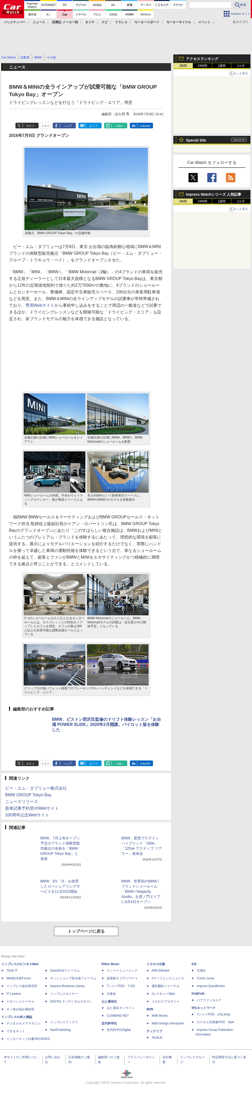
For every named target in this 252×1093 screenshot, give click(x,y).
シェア (68, 125)
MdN (150, 1009)
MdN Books (160, 1015)
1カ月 (241, 66)
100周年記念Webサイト (27, 815)
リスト (45, 125)
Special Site (196, 140)
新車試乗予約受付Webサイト (32, 808)
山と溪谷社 (109, 1001)
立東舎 (111, 994)
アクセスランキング (202, 59)
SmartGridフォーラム (65, 970)
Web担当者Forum (18, 978)
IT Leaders (13, 994)
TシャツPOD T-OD (121, 986)
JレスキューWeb (163, 994)
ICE (194, 964)
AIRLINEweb (160, 970)
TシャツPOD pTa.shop (213, 1014)
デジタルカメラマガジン (23, 1023)
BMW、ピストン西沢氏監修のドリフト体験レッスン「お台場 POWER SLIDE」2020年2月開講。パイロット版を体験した (106, 724)
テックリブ (154, 1031)
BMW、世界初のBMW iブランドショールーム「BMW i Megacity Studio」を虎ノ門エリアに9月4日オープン (140, 891)
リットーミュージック (122, 970)
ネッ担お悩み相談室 (20, 1009)
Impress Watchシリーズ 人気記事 (213, 194)
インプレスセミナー (64, 994)
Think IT (11, 970)
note (119, 125)
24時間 (202, 66)
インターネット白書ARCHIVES (28, 1039)
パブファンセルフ (209, 1000)
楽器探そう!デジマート (122, 978)
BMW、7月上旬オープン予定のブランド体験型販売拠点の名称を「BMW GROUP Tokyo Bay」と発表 (60, 848)
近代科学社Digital (119, 1030)
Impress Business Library (67, 986)
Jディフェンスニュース (168, 978)
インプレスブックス (64, 1022)
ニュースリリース (21, 801)
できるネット (15, 1031)
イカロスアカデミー (165, 1001)
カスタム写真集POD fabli (215, 1022)
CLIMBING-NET (118, 1015)
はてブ (93, 125)
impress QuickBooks (211, 986)
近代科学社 (109, 1023)
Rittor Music (110, 964)
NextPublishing (60, 1030)
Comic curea (205, 978)
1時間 (183, 66)
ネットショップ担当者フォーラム (73, 978)
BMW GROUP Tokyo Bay (28, 795)
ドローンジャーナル (20, 1001)
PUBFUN (198, 994)
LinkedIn (145, 125)
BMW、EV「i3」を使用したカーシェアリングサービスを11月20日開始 (60, 886)
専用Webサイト (40, 305)
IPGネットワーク (203, 1008)
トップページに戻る (86, 931)
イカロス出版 (156, 964)
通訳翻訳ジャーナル (165, 986)
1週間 (222, 66)
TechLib (157, 1037)
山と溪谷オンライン (120, 1008)
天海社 (201, 970)
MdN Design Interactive (168, 1023)
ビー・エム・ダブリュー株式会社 (36, 788)
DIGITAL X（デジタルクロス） (71, 1001)
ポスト (30, 125)
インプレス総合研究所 (21, 986)
